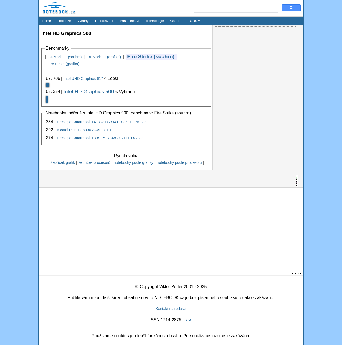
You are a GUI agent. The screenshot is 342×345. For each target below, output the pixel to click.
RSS (188, 320)
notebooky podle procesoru (179, 162)
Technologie (155, 21)
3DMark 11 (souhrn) (65, 57)
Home (46, 21)
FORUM (194, 21)
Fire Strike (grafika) (63, 64)
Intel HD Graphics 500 (89, 91)
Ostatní (175, 21)
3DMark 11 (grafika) (104, 57)
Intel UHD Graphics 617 (84, 78)
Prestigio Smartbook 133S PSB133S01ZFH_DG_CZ (100, 138)
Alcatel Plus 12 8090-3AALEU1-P (84, 130)
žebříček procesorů (94, 162)
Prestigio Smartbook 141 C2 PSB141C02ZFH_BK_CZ (102, 122)
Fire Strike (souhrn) (150, 56)
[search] (235, 8)
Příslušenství (129, 21)
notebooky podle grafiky (133, 162)
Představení (104, 21)
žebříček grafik (62, 162)
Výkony (83, 21)
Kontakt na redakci (171, 309)
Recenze (64, 21)
